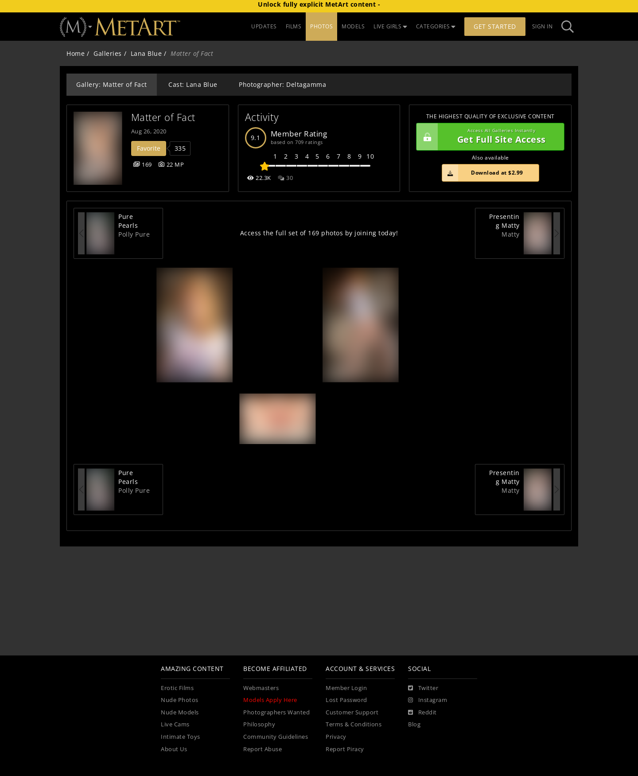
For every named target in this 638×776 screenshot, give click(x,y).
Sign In (542, 26)
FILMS (294, 26)
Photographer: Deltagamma (282, 84)
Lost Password (346, 700)
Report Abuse (262, 749)
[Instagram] (427, 700)
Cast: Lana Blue (193, 84)
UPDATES (264, 26)
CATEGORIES (436, 26)
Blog (414, 724)
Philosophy (259, 724)
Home (75, 53)
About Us (174, 749)
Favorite (148, 148)
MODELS (353, 26)
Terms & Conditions (353, 724)
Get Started (495, 26)
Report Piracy (345, 749)
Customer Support (352, 712)
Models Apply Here (270, 700)
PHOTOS (321, 26)
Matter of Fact (163, 117)
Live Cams (175, 724)
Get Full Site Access (488, 137)
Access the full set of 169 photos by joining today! (319, 233)
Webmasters (261, 688)
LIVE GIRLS (390, 26)
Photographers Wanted (276, 712)
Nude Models (180, 712)
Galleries (107, 53)
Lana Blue (146, 53)
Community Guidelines (275, 737)
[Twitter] (423, 688)
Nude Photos (179, 700)
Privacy (336, 737)
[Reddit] (422, 713)
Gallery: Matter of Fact (111, 84)
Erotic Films (177, 688)
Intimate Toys (180, 737)
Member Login (346, 688)
